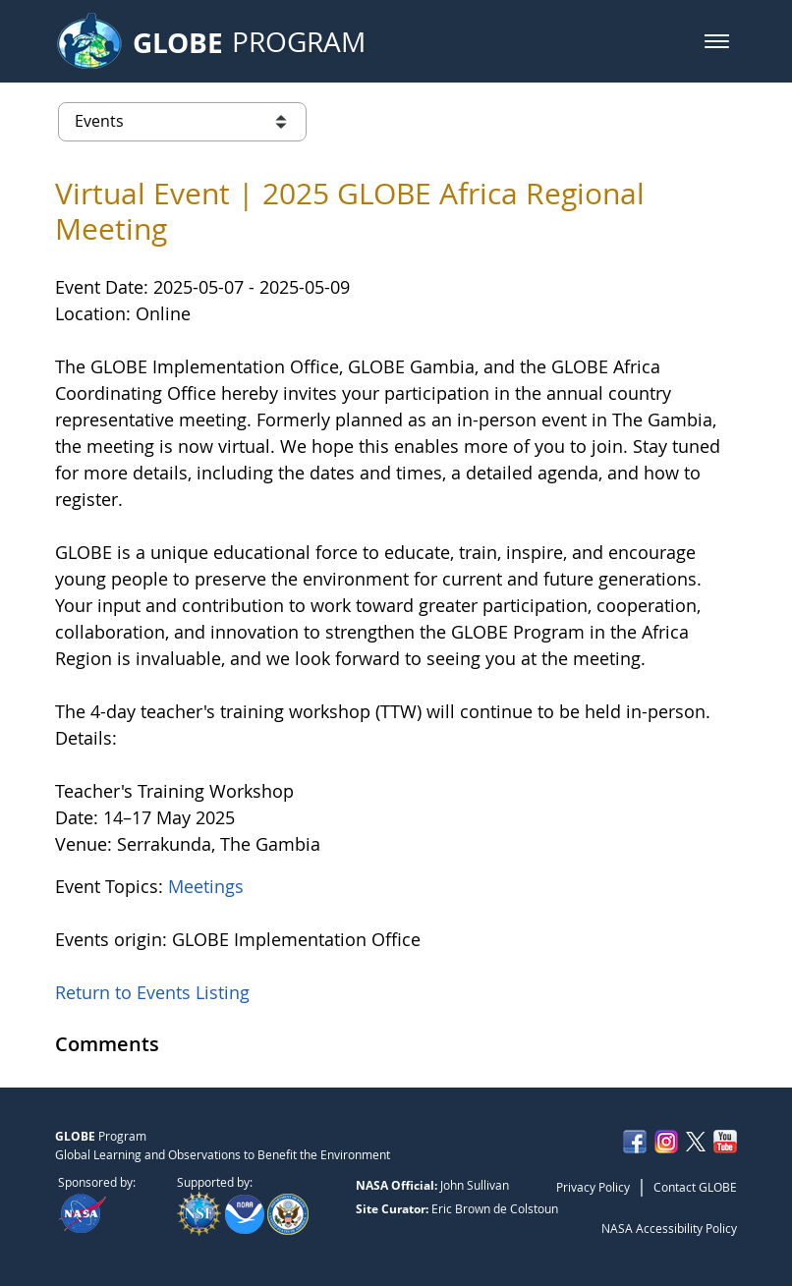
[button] (717, 41)
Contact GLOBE (695, 1187)
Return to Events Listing (152, 992)
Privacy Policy (593, 1187)
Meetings (206, 886)
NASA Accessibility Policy (669, 1228)
